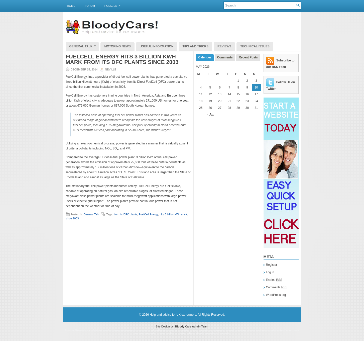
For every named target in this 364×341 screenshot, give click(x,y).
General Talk (84, 45)
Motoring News (117, 46)
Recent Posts (248, 57)
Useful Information (157, 46)
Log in (270, 272)
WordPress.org (276, 295)
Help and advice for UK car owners (173, 314)
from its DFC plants (125, 214)
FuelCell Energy (148, 214)
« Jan (210, 114)
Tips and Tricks (195, 46)
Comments (225, 57)
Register (271, 265)
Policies (114, 4)
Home (71, 5)
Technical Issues (254, 46)
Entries (274, 280)
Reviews (224, 46)
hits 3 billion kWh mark (173, 214)
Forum (90, 5)
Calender (204, 57)
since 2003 (72, 218)
